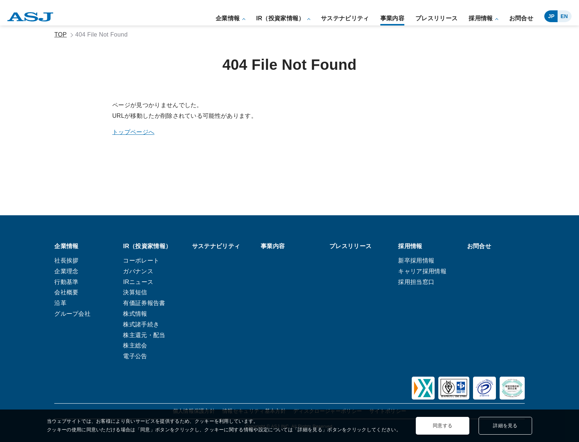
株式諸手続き (141, 324)
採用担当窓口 (416, 282)
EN (564, 16)
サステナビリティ (345, 18)
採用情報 (481, 18)
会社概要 (66, 292)
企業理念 (66, 271)
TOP (60, 34)
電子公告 (135, 356)
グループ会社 (72, 314)
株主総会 (135, 346)
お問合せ (521, 18)
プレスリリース (436, 18)
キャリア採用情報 (422, 271)
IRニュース (138, 282)
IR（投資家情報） (280, 18)
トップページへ (133, 132)
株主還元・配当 (144, 335)
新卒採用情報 (416, 260)
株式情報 (135, 314)
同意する (442, 425)
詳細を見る (505, 425)
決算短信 (135, 292)
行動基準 (66, 282)
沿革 (60, 303)
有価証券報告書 (144, 303)
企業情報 (228, 18)
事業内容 (392, 18)
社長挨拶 (66, 260)
